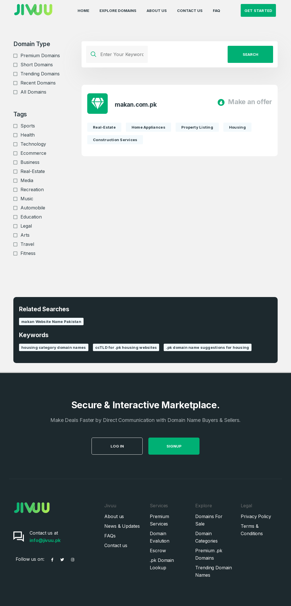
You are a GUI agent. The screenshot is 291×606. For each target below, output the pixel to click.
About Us (157, 10)
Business (30, 162)
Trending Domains (40, 74)
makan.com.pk (136, 105)
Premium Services (159, 520)
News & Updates (122, 526)
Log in (130, 446)
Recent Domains (38, 83)
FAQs (110, 536)
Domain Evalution (159, 537)
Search (250, 54)
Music (26, 198)
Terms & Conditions (252, 529)
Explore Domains (117, 10)
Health (27, 135)
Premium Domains (40, 55)
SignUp (187, 446)
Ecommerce (33, 153)
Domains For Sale (209, 520)
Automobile (32, 208)
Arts (25, 235)
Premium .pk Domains (208, 554)
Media (26, 180)
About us (114, 516)
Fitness (28, 253)
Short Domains (36, 64)
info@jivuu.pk (45, 540)
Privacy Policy (256, 516)
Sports (27, 126)
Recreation (32, 189)
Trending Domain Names (213, 571)
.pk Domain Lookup (162, 563)
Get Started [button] (258, 10)
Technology (33, 144)
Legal (26, 226)
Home (83, 10)
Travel (27, 244)
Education (31, 217)
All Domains (33, 92)
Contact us (115, 545)
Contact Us (190, 10)
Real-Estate (32, 171)
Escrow (158, 550)
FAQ (216, 10)
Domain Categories (206, 537)
